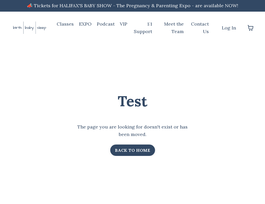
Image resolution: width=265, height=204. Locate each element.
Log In (229, 28)
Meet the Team (174, 27)
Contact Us (200, 27)
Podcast (106, 24)
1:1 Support (143, 27)
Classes (65, 24)
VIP (123, 24)
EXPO (85, 24)
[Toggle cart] (250, 28)
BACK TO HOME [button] (132, 150)
